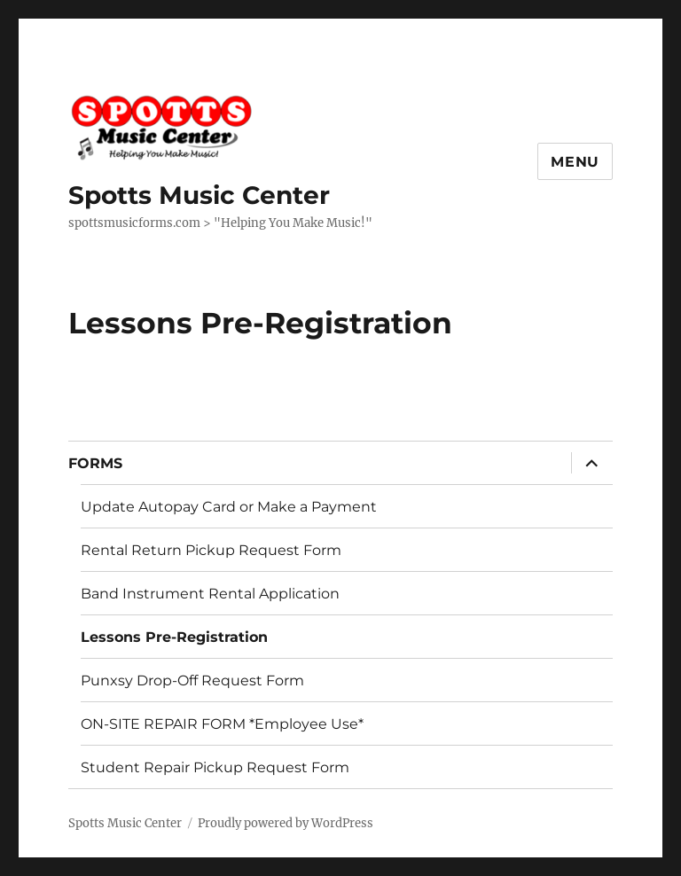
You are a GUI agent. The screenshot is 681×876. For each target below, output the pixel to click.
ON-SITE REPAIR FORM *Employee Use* (222, 724)
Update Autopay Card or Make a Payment (229, 506)
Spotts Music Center (199, 195)
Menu (575, 161)
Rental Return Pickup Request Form (211, 550)
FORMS (95, 463)
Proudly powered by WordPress (285, 823)
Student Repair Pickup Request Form (215, 767)
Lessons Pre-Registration (174, 637)
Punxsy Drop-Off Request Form (192, 680)
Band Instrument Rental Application (210, 593)
